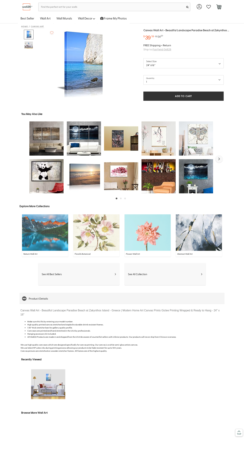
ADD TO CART (183, 96)
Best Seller (27, 18)
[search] (187, 7)
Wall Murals (64, 18)
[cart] (219, 7)
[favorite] (208, 7)
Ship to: (157, 49)
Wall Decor (86, 18)
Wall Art (45, 18)
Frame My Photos (113, 18)
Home (24, 26)
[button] (219, 159)
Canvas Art (37, 26)
